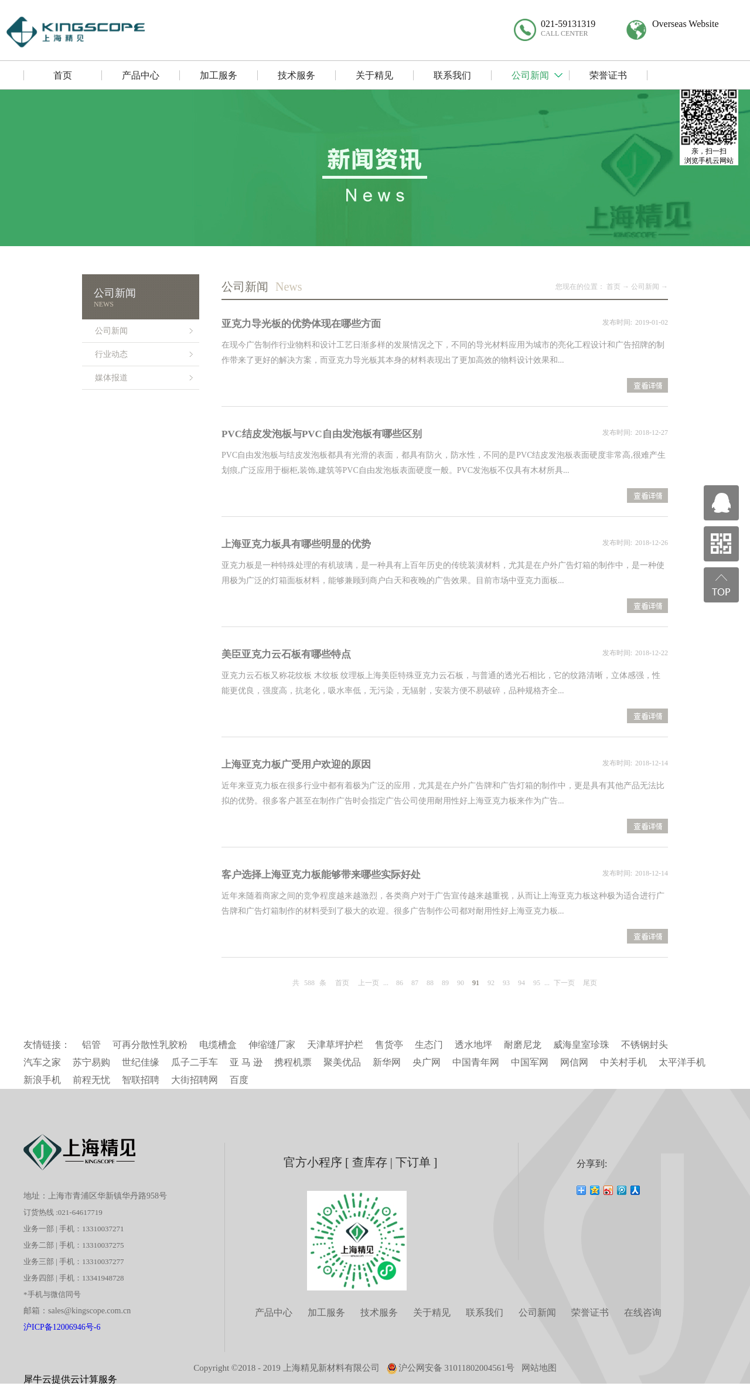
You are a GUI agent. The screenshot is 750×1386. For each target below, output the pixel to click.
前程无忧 (91, 1080)
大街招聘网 (194, 1080)
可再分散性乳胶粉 (150, 1045)
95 (536, 983)
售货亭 (389, 1045)
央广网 (426, 1062)
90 (460, 983)
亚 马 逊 (246, 1062)
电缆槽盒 (218, 1045)
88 (430, 983)
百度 (239, 1080)
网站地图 (539, 1368)
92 (491, 983)
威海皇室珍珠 (581, 1045)
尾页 (590, 983)
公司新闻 (645, 286)
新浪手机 (42, 1080)
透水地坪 (473, 1045)
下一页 (564, 983)
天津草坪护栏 (335, 1045)
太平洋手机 (682, 1062)
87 (414, 983)
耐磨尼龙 (522, 1045)
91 (475, 983)
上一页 (368, 983)
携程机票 (293, 1062)
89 (445, 983)
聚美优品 (342, 1062)
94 (521, 983)
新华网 (387, 1062)
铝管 (91, 1045)
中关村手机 (623, 1062)
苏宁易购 (91, 1062)
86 (399, 983)
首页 (342, 983)
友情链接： (46, 1045)
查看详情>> (647, 387)
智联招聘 (140, 1080)
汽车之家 (42, 1062)
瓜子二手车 (194, 1062)
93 (506, 983)
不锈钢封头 (644, 1045)
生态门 (429, 1045)
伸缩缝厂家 (271, 1045)
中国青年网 (475, 1062)
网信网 (574, 1062)
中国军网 (529, 1062)
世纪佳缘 (140, 1062)
